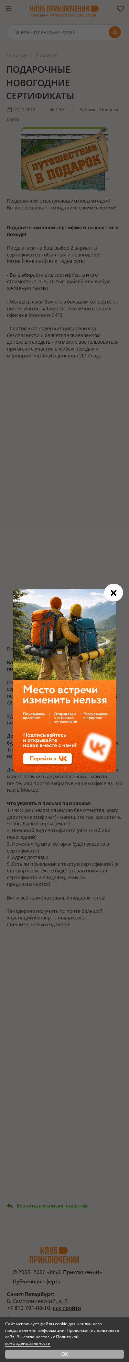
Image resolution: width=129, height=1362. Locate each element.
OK (64, 1354)
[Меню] (8, 8)
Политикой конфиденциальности (42, 1340)
